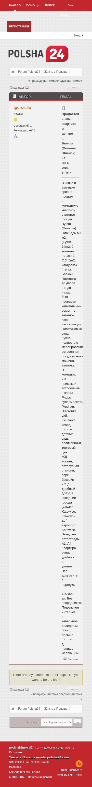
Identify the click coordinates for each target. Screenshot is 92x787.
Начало (15, 5)
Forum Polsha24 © (70, 769)
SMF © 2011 (32, 762)
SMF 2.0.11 (16, 762)
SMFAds (14, 771)
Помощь (32, 5)
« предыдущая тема (41, 80)
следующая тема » (69, 80)
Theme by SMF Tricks (68, 774)
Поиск (50, 5)
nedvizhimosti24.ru (24, 747)
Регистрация (19, 26)
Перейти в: (33, 722)
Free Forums (32, 771)
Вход (64, 15)
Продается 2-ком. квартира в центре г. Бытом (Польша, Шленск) (70, 133)
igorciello (22, 108)
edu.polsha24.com (54, 757)
